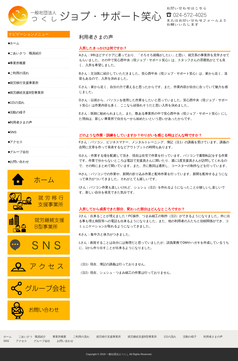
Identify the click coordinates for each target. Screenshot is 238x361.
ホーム (14, 43)
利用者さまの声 (21, 122)
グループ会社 (19, 152)
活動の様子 (18, 112)
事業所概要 (18, 63)
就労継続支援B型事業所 (27, 92)
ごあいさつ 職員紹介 (26, 53)
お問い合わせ (19, 161)
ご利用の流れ (19, 73)
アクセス (16, 142)
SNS (13, 132)
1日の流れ (17, 102)
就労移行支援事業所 (24, 83)
